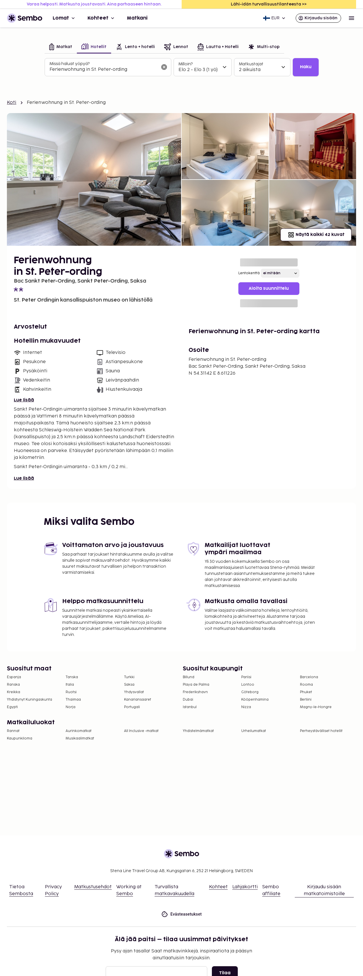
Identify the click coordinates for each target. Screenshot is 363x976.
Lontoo (247, 685)
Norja (70, 707)
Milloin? (185, 64)
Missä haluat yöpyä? (70, 63)
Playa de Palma (196, 685)
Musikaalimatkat (80, 738)
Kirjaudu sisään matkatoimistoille (324, 890)
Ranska (13, 685)
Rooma (306, 685)
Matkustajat (251, 64)
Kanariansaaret (137, 699)
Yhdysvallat (134, 692)
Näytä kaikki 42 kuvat (316, 234)
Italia (70, 685)
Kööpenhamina (255, 699)
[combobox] (103, 70)
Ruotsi (71, 692)
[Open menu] (351, 18)
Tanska (72, 677)
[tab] (61, 47)
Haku (305, 67)
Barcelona (309, 677)
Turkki (129, 677)
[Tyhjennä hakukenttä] (164, 67)
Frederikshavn (195, 692)
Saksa (129, 685)
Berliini (305, 699)
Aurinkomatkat (79, 731)
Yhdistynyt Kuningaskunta (29, 699)
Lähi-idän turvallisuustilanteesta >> (269, 4)
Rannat (13, 731)
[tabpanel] (182, 67)
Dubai (188, 699)
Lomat (64, 18)
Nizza (246, 707)
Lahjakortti (245, 887)
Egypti (12, 707)
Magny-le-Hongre (316, 707)
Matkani (137, 18)
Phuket (306, 692)
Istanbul (190, 707)
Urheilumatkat (253, 731)
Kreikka (13, 692)
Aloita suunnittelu (269, 288)
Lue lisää (24, 400)
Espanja (14, 677)
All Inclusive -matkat (141, 731)
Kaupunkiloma (19, 738)
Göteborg (250, 692)
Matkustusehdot (93, 887)
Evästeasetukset (181, 914)
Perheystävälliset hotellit (321, 731)
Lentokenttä (249, 273)
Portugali (132, 707)
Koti (11, 102)
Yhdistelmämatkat (198, 731)
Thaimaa (73, 699)
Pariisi (246, 677)
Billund (188, 677)
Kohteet (101, 18)
